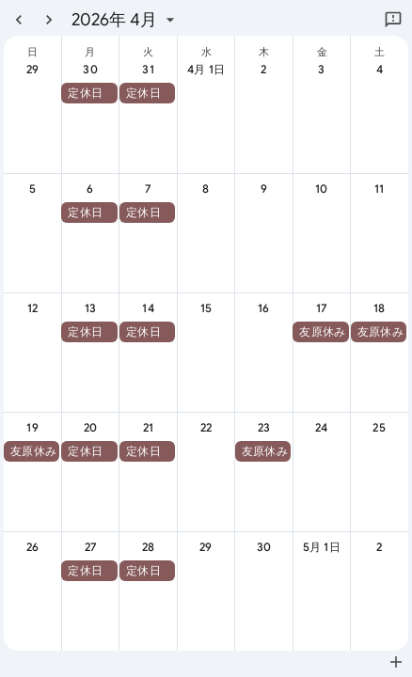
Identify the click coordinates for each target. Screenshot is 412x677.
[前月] (19, 20)
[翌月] (49, 20)
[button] (89, 93)
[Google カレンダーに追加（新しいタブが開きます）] (396, 661)
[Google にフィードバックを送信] (393, 20)
